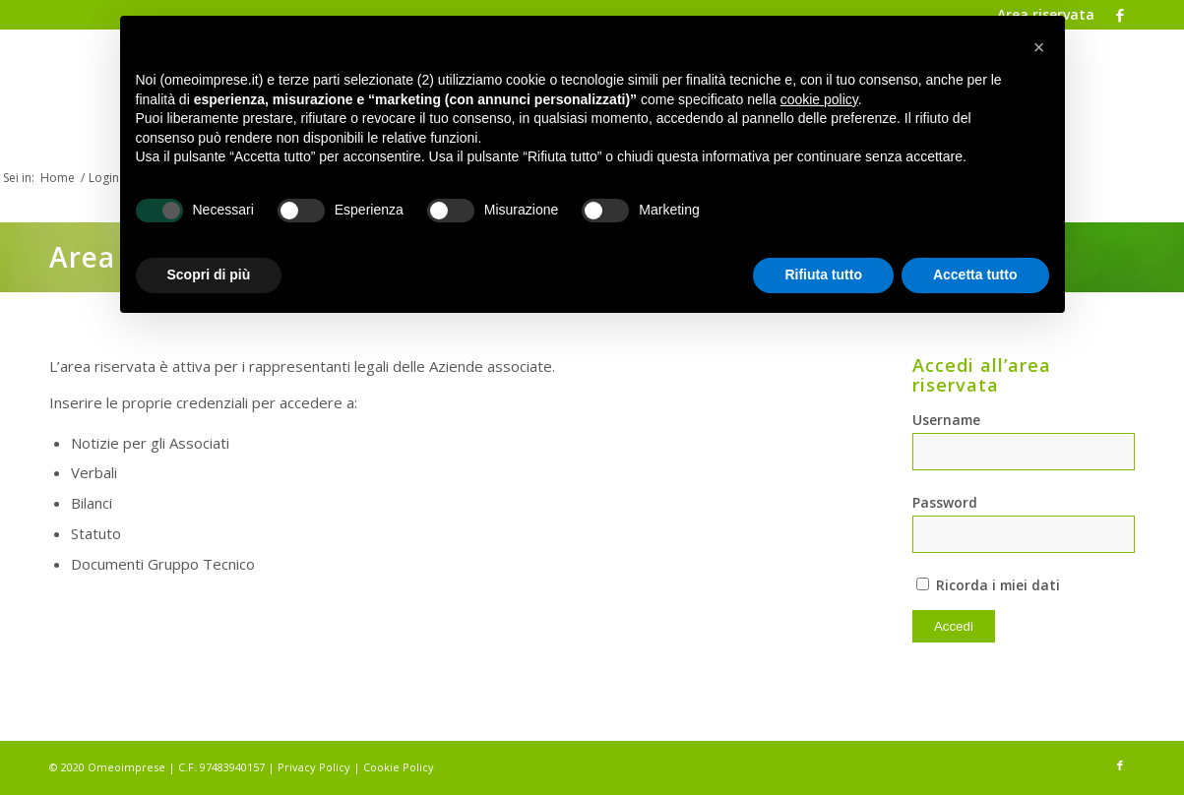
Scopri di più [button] (209, 274)
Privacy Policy (314, 767)
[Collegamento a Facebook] (1120, 15)
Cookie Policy (398, 767)
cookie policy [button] (819, 99)
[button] (1039, 47)
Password (944, 502)
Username (946, 419)
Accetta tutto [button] (975, 274)
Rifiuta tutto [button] (823, 274)
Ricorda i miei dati (988, 585)
